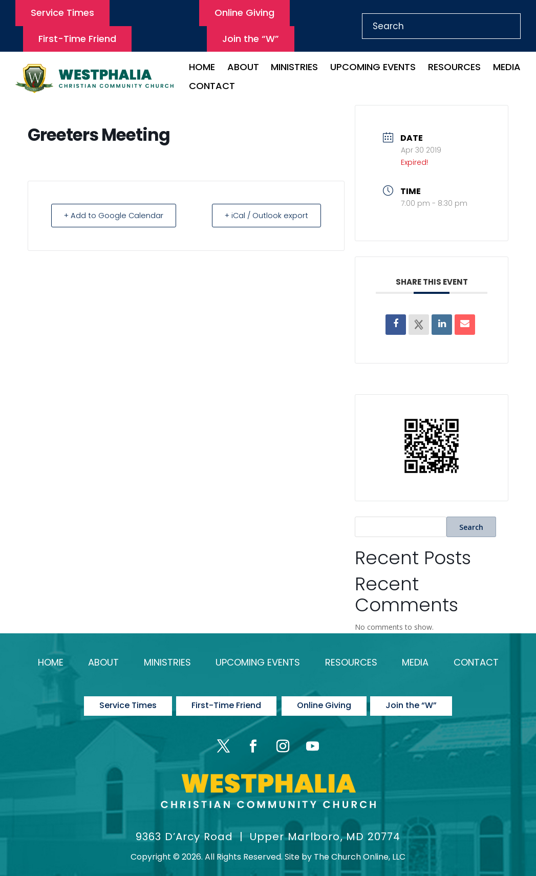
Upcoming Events (373, 68)
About (243, 68)
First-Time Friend (77, 38)
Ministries (294, 68)
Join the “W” (250, 38)
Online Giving (244, 12)
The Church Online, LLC (359, 851)
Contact (212, 87)
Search (471, 527)
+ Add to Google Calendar (116, 215)
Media (507, 68)
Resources (454, 68)
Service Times (62, 12)
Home (202, 68)
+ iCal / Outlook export (263, 215)
